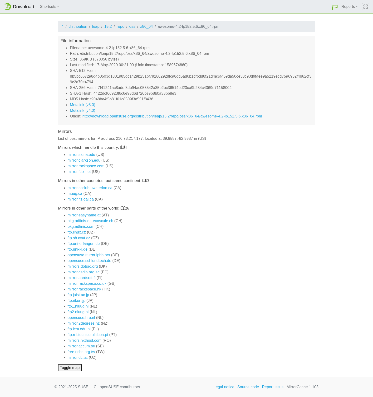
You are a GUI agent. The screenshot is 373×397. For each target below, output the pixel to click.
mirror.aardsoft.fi (81, 278)
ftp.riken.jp (76, 301)
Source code (248, 387)
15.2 (108, 26)
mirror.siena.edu (81, 155)
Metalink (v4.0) (82, 110)
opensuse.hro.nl (81, 318)
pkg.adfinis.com (81, 226)
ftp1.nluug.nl (78, 306)
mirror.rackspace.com (86, 166)
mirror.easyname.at (84, 215)
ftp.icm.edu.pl (79, 329)
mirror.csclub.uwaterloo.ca (90, 188)
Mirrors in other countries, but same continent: (100, 180)
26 (127, 208)
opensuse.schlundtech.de (89, 261)
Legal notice (224, 387)
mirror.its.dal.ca (81, 199)
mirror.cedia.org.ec (83, 272)
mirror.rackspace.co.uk (87, 283)
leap (95, 26)
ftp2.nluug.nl (78, 312)
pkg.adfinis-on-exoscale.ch (90, 221)
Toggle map (70, 368)
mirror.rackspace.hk (84, 289)
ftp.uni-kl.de (78, 249)
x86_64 (146, 26)
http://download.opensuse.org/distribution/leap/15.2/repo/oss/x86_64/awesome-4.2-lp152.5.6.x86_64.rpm (172, 116)
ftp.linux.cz (77, 232)
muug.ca (75, 193)
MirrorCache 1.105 (303, 387)
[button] (334, 7)
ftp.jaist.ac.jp (78, 295)
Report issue (273, 387)
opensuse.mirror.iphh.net (89, 255)
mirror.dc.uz (78, 357)
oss (132, 26)
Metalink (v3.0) (82, 105)
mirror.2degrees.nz (84, 323)
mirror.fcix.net (79, 172)
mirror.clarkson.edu (84, 160)
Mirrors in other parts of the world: (89, 208)
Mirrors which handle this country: (89, 147)
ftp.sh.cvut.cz (79, 238)
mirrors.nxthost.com (84, 340)
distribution (78, 26)
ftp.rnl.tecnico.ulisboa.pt (88, 335)
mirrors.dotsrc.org (83, 266)
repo (120, 26)
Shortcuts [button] (48, 7)
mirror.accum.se (81, 346)
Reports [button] (348, 7)
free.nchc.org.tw (81, 352)
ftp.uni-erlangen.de (84, 244)
